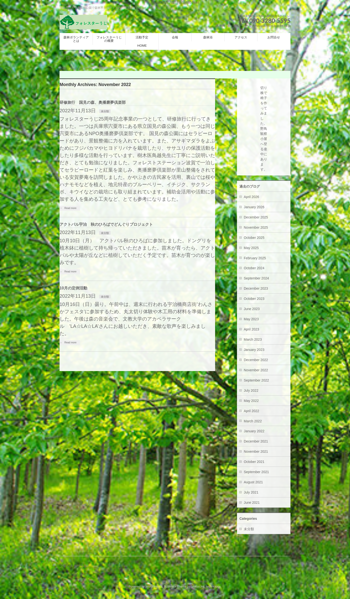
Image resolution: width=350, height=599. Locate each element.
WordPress (152, 586)
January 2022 (254, 431)
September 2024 (256, 278)
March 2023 (253, 339)
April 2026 (251, 197)
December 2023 (256, 288)
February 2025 (255, 258)
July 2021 (251, 492)
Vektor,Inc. (198, 586)
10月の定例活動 (73, 288)
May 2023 (251, 319)
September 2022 (256, 380)
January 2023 (254, 350)
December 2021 (256, 441)
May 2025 (251, 248)
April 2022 (251, 411)
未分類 (105, 111)
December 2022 (256, 360)
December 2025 (256, 217)
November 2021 (256, 451)
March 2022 (253, 421)
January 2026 (254, 207)
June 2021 (252, 502)
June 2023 (252, 309)
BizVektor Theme (175, 586)
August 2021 (253, 482)
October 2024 (254, 268)
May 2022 (251, 401)
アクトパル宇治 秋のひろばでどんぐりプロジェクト (106, 224)
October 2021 (254, 462)
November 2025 (256, 227)
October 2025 (254, 238)
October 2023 (254, 299)
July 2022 (251, 390)
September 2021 (256, 472)
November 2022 (256, 370)
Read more (70, 208)
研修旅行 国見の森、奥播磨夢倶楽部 (93, 102)
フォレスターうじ (169, 581)
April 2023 (251, 329)
